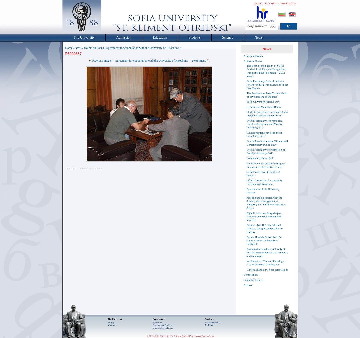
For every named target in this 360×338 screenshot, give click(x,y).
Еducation (157, 322)
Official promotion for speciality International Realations (264, 182)
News (78, 48)
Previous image (101, 60)
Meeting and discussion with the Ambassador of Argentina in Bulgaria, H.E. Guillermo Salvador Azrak (266, 202)
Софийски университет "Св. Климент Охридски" (110, 17)
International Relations (163, 328)
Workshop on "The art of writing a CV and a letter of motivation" (265, 263)
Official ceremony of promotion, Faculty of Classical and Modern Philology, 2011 (265, 124)
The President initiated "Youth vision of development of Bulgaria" (267, 95)
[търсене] (261, 26)
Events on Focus (94, 48)
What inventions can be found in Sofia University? (264, 134)
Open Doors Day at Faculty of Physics (263, 173)
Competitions (251, 274)
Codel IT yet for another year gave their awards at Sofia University (266, 165)
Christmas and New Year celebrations (267, 269)
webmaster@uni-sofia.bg (203, 336)
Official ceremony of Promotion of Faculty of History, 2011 (266, 151)
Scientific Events (253, 279)
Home (68, 48)
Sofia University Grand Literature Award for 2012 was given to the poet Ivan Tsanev (267, 85)
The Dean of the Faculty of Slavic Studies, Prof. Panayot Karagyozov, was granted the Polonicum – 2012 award (266, 70)
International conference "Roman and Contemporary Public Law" (267, 143)
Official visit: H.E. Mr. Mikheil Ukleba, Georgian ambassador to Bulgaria (265, 229)
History (111, 322)
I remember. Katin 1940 (260, 158)
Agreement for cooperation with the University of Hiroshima (142, 48)
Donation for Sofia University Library (263, 191)
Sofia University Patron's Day (263, 101)
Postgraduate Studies (162, 325)
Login (258, 3)
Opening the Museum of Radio (264, 106)
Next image (199, 60)
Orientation (288, 3)
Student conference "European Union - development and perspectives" (267, 113)
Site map (270, 3)
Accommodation (212, 322)
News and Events (253, 55)
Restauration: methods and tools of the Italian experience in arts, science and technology (267, 253)
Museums (112, 325)
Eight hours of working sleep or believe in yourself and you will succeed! (264, 217)
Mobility (209, 325)
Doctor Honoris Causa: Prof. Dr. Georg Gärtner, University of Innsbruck (264, 241)
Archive (248, 284)
